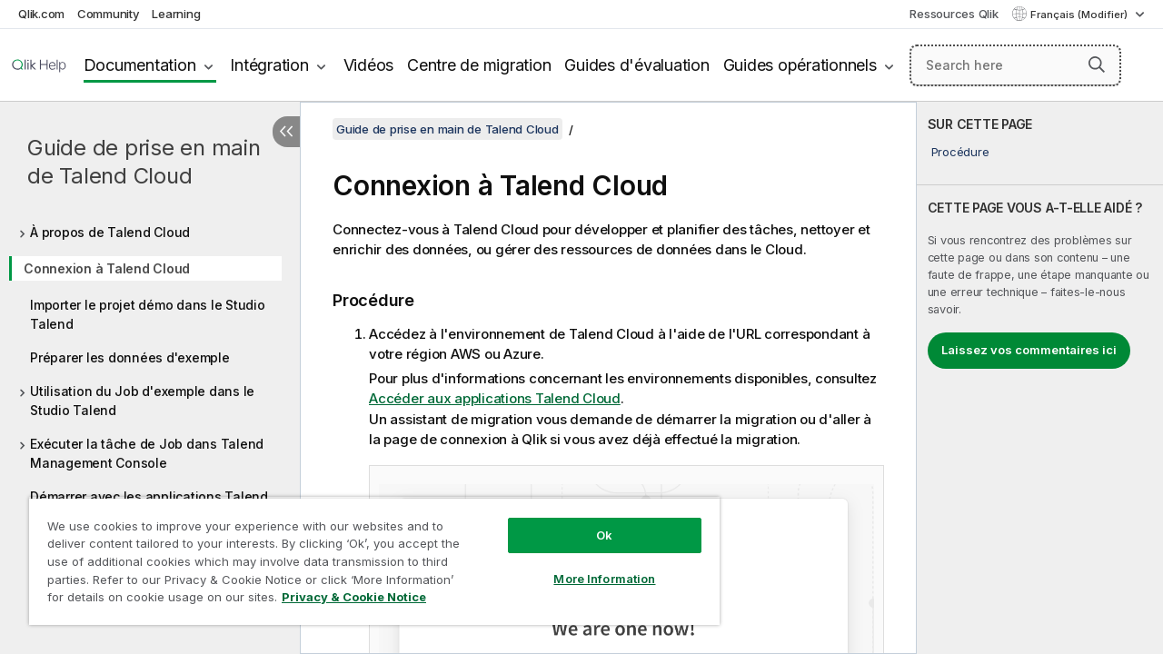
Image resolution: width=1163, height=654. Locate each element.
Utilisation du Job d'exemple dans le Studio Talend (142, 400)
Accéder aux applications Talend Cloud (495, 398)
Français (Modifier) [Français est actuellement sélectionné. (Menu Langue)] (1080, 14)
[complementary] (1040, 378)
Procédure (960, 151)
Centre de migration (479, 64)
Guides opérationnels (800, 64)
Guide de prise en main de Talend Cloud (144, 161)
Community (108, 13)
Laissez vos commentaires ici (1029, 349)
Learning (176, 13)
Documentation (140, 64)
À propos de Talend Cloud (110, 232)
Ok (590, 521)
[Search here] (1015, 65)
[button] (1096, 64)
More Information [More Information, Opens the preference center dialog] (590, 565)
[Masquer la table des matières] (286, 131)
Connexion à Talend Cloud (107, 268)
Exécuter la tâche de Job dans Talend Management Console (146, 453)
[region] (366, 554)
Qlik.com (41, 13)
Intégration (269, 64)
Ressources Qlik (954, 13)
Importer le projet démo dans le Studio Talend (147, 314)
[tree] (150, 369)
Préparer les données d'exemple (130, 357)
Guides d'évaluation (636, 64)
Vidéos (368, 64)
